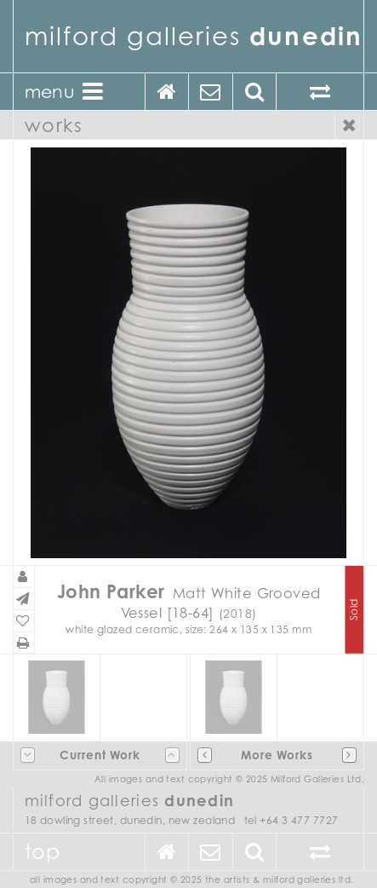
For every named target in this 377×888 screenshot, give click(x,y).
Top (42, 851)
